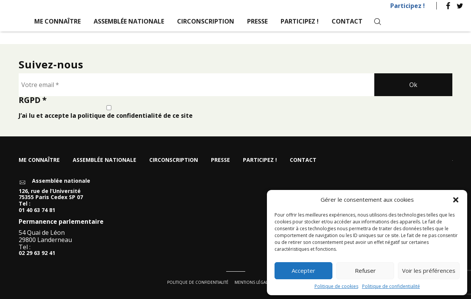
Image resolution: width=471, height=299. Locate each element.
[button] (456, 200)
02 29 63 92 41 (37, 253)
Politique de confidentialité (391, 286)
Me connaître (57, 21)
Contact (347, 21)
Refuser (365, 270)
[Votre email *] (197, 84)
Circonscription (205, 21)
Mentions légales (253, 282)
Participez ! (407, 6)
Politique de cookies (336, 286)
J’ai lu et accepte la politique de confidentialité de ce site (109, 112)
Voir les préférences (428, 270)
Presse (257, 21)
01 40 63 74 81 (37, 210)
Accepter (303, 270)
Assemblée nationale (129, 21)
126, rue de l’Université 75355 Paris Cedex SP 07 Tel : (51, 197)
